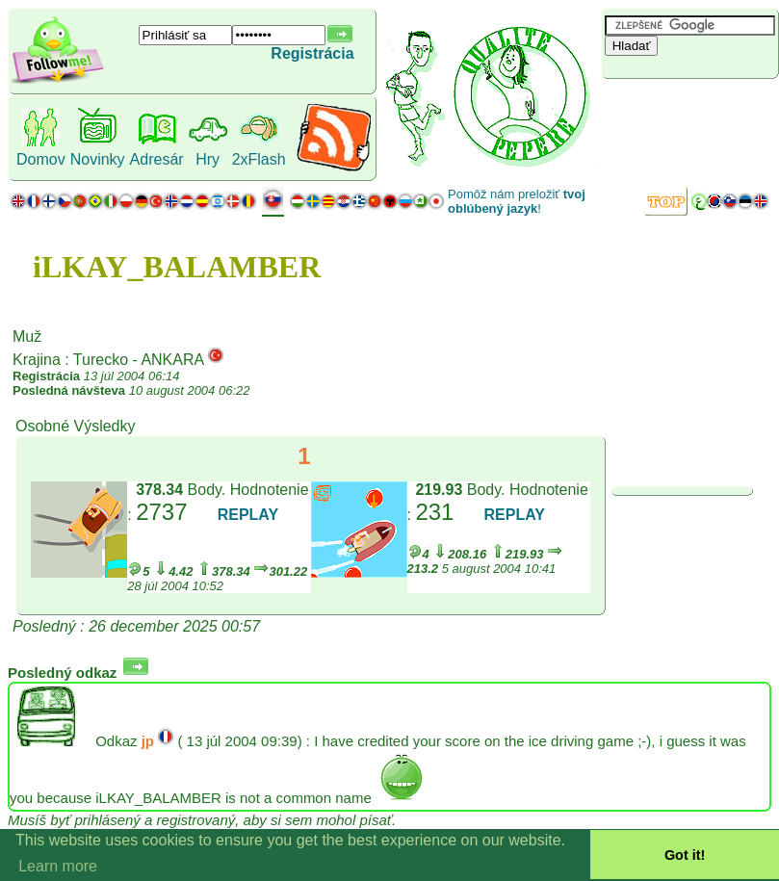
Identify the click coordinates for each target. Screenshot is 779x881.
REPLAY (248, 514)
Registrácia (312, 53)
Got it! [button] (684, 855)
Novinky (97, 159)
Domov (40, 159)
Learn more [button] (57, 866)
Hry (207, 159)
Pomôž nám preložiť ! (516, 201)
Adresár (157, 159)
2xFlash (259, 159)
